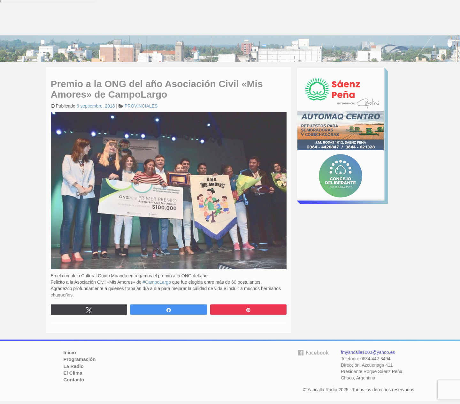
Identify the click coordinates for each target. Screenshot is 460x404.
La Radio (74, 366)
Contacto (74, 379)
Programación (80, 359)
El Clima (73, 373)
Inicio (70, 352)
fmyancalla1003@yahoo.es (368, 352)
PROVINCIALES (141, 105)
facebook (313, 363)
